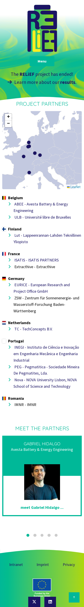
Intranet (16, 564)
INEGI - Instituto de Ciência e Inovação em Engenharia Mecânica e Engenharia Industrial (46, 354)
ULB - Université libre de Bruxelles (42, 217)
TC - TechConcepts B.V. (33, 328)
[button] (28, 146)
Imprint (43, 564)
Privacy (69, 564)
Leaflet (74, 187)
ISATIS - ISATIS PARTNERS (36, 260)
